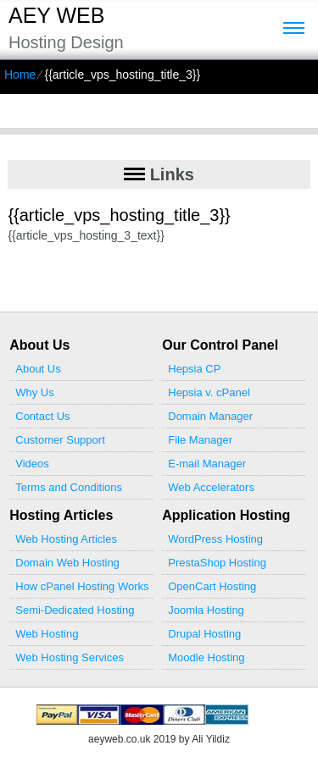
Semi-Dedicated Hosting (74, 610)
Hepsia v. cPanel (209, 392)
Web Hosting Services (69, 657)
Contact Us (42, 416)
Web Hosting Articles (66, 539)
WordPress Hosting (215, 539)
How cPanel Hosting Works (81, 586)
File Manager (200, 439)
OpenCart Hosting (212, 586)
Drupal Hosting (204, 633)
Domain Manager (210, 416)
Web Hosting (46, 633)
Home (20, 74)
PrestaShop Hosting (217, 562)
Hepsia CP (194, 368)
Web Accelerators (211, 487)
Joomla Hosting (206, 610)
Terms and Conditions (68, 487)
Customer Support (60, 439)
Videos (32, 463)
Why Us (34, 392)
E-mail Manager (207, 463)
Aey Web (56, 15)
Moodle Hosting (206, 657)
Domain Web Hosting (67, 562)
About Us (37, 368)
